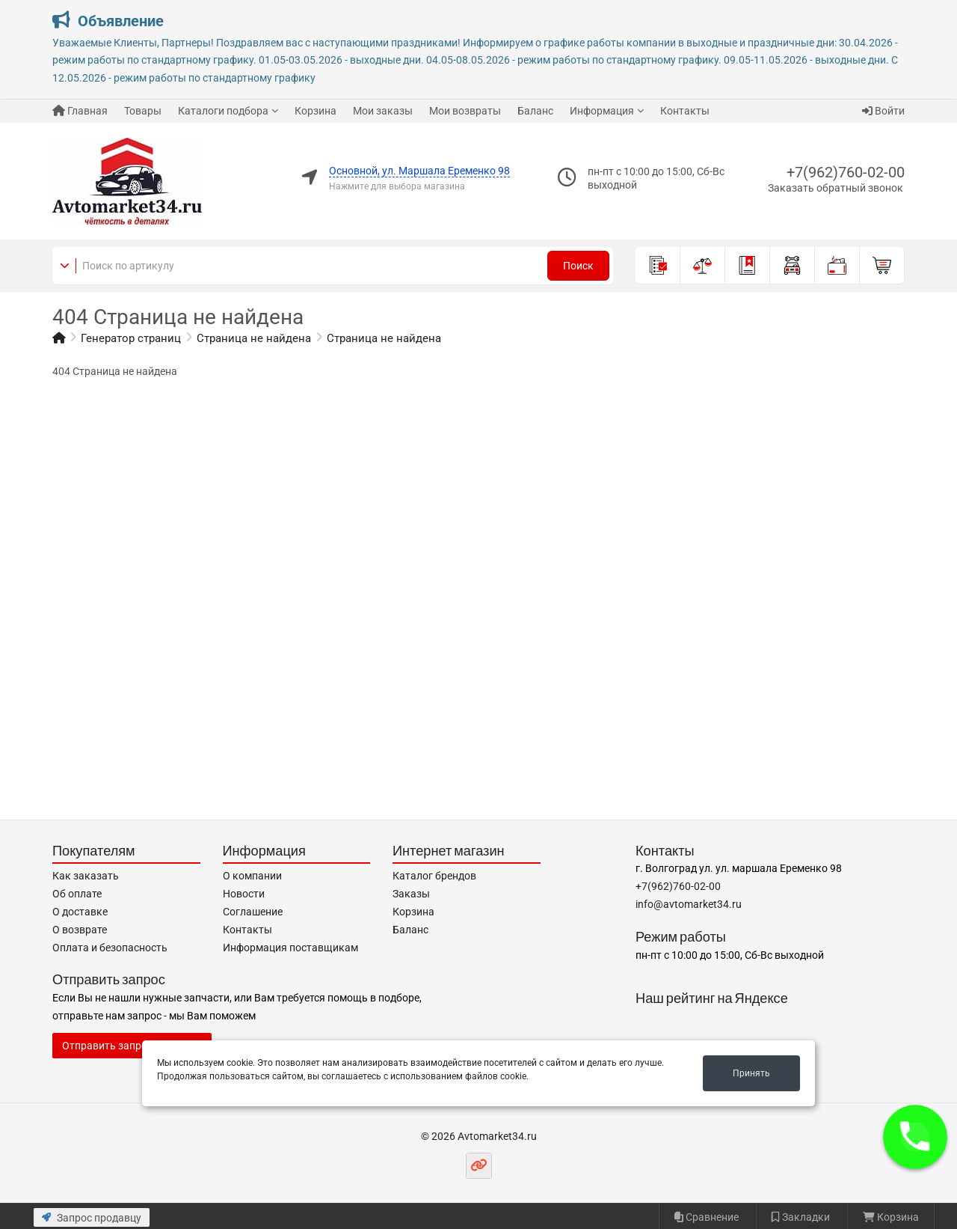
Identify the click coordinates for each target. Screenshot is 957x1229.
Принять (751, 1073)
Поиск (578, 266)
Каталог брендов (434, 876)
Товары (142, 111)
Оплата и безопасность (109, 948)
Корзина (315, 111)
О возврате (79, 930)
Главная (80, 111)
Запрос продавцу (91, 1218)
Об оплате (77, 894)
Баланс (535, 111)
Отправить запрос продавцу (132, 1046)
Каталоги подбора (223, 111)
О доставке (80, 912)
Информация (602, 111)
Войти (883, 111)
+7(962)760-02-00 (846, 172)
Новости (244, 894)
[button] (915, 1137)
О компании (252, 876)
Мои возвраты (465, 111)
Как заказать (85, 876)
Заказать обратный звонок (835, 188)
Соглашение (253, 912)
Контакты (685, 111)
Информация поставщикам (290, 948)
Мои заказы (383, 111)
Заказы (411, 894)
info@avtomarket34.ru (689, 904)
